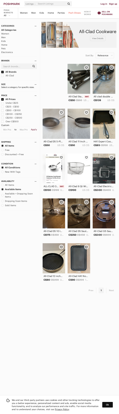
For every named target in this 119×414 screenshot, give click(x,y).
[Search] (51, 3)
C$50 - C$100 (11, 110)
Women (24, 12)
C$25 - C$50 (10, 106)
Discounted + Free (12, 154)
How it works (87, 13)
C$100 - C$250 (11, 114)
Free (5, 150)
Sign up (113, 3)
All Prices (8, 99)
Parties (61, 12)
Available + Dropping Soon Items (17, 195)
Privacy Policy (62, 409)
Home (51, 12)
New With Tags (10, 171)
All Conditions (10, 167)
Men (33, 12)
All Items (7, 145)
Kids (42, 12)
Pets (3, 48)
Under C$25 (9, 103)
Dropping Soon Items (14, 201)
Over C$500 (10, 121)
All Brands (8, 71)
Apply (34, 129)
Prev (91, 290)
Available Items (11, 189)
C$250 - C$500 (11, 117)
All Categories (8, 30)
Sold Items (8, 205)
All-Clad (7, 75)
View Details (98, 38)
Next (111, 290)
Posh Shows (74, 12)
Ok (107, 404)
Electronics (7, 52)
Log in (104, 3)
